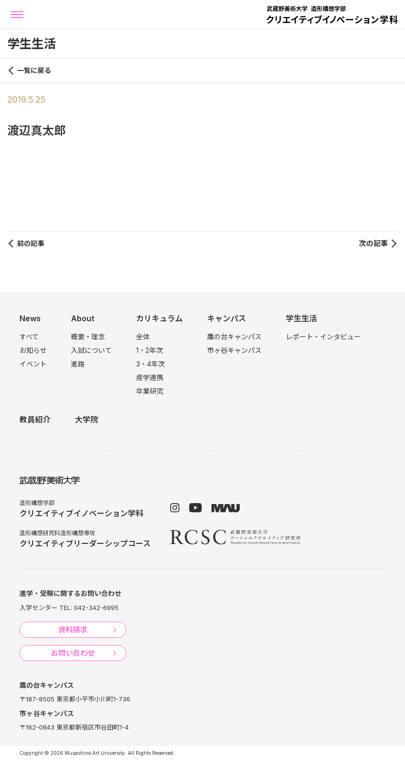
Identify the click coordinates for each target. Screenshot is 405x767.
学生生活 (301, 318)
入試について (91, 350)
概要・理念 (88, 336)
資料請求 (73, 629)
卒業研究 (149, 391)
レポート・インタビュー (323, 336)
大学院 (86, 419)
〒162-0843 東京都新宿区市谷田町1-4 (74, 727)
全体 (143, 336)
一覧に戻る (34, 70)
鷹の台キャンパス (234, 336)
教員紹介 (35, 419)
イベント (33, 364)
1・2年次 (149, 350)
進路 (78, 364)
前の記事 (30, 243)
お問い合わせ (73, 653)
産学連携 (149, 377)
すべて (29, 336)
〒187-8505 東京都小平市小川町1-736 (74, 699)
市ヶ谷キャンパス (234, 350)
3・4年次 (150, 364)
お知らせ (33, 350)
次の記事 (373, 243)
